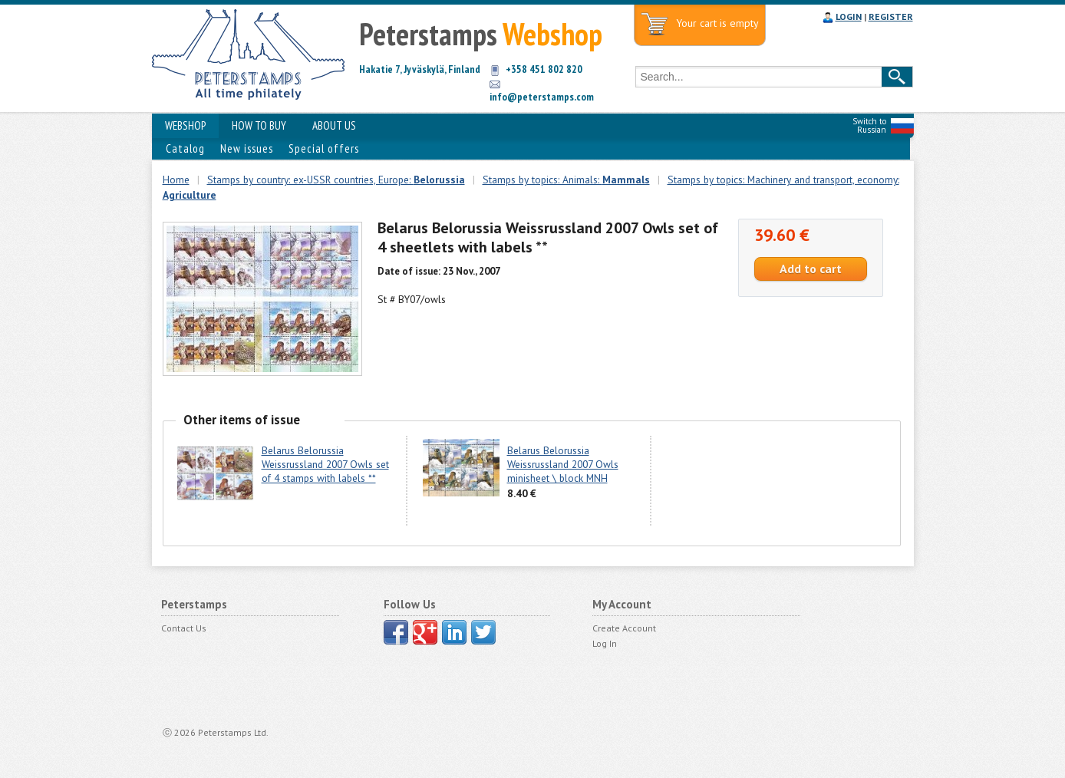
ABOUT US (334, 125)
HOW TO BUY (259, 125)
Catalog (185, 148)
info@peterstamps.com (542, 97)
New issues (246, 148)
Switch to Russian (869, 125)
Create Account (624, 628)
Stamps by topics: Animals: (566, 179)
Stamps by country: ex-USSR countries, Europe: (336, 179)
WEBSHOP (185, 125)
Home (176, 179)
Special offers (324, 148)
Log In (604, 643)
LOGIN (849, 16)
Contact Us (183, 628)
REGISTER (891, 16)
